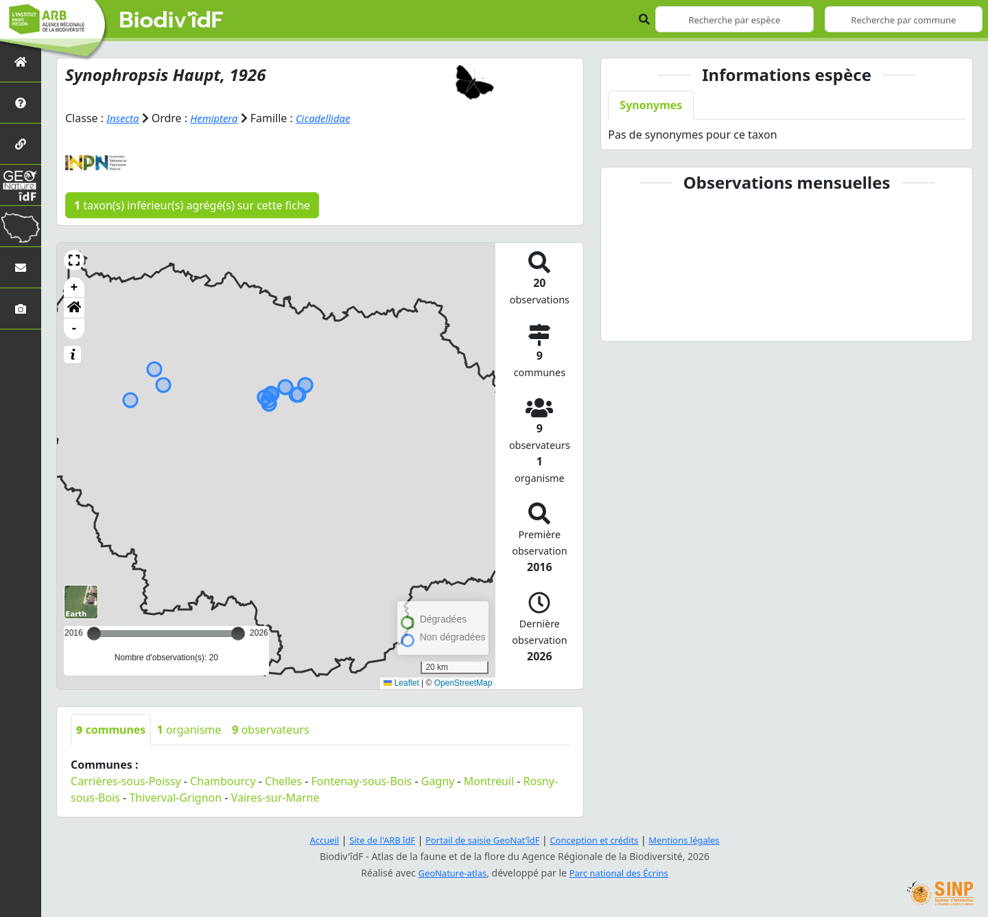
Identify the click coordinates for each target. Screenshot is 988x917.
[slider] (238, 633)
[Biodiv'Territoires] (20, 226)
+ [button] (74, 287)
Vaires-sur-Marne (275, 797)
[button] (74, 260)
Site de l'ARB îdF (372, 839)
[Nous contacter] (20, 267)
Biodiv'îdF (171, 20)
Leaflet (401, 683)
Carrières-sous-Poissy (126, 781)
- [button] (74, 329)
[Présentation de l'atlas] (20, 102)
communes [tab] (110, 729)
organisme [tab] (188, 729)
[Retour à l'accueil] (20, 61)
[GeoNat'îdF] (20, 185)
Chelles (283, 781)
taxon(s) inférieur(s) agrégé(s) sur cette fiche (192, 205)
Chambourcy (222, 781)
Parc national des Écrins (621, 872)
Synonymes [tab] (651, 105)
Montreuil (489, 781)
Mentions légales (696, 839)
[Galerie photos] (20, 308)
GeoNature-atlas (449, 872)
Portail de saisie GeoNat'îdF (480, 839)
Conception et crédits (599, 839)
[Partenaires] (20, 144)
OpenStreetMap (463, 683)
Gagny (438, 781)
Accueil (311, 839)
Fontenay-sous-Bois (361, 781)
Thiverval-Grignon (175, 797)
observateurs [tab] (270, 729)
